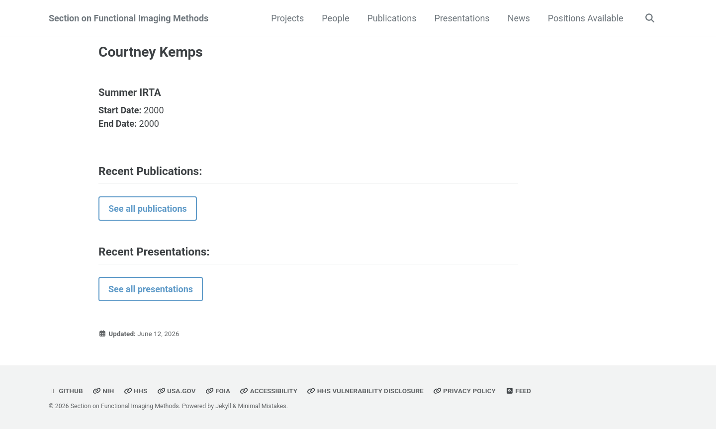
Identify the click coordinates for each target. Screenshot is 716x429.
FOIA (217, 391)
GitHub (66, 391)
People (335, 18)
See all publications (147, 208)
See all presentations (150, 289)
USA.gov (176, 391)
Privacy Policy (464, 391)
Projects (287, 18)
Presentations (462, 18)
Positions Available (586, 18)
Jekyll (223, 406)
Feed (518, 391)
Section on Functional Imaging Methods (128, 18)
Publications (391, 18)
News (519, 18)
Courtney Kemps (150, 52)
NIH (103, 391)
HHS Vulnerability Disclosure (365, 391)
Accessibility (268, 391)
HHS (136, 391)
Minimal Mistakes (262, 406)
